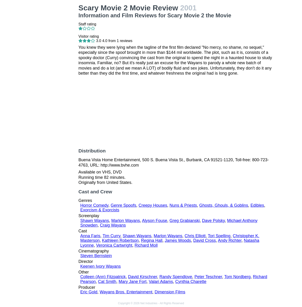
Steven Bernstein (96, 255)
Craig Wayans (113, 225)
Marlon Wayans (125, 220)
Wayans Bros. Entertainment (126, 292)
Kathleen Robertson (120, 240)
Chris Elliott (195, 236)
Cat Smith (107, 281)
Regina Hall (151, 240)
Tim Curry (111, 236)
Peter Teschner (208, 276)
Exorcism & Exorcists (99, 210)
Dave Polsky (213, 220)
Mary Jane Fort (132, 281)
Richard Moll (146, 245)
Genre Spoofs (123, 205)
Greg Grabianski (184, 220)
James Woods (178, 240)
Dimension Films (170, 292)
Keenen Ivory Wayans (100, 266)
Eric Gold (88, 292)
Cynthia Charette (190, 281)
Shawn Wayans (94, 220)
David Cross (204, 240)
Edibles (257, 205)
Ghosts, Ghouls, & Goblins (223, 205)
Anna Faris (90, 236)
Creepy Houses (153, 205)
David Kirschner (142, 276)
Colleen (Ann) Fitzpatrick (103, 276)
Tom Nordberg (237, 276)
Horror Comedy (94, 205)
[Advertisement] (53, 73)
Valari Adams (161, 281)
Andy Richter (229, 240)
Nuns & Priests (183, 205)
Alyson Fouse (154, 220)
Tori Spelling (219, 236)
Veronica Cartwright (114, 245)
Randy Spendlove (175, 276)
